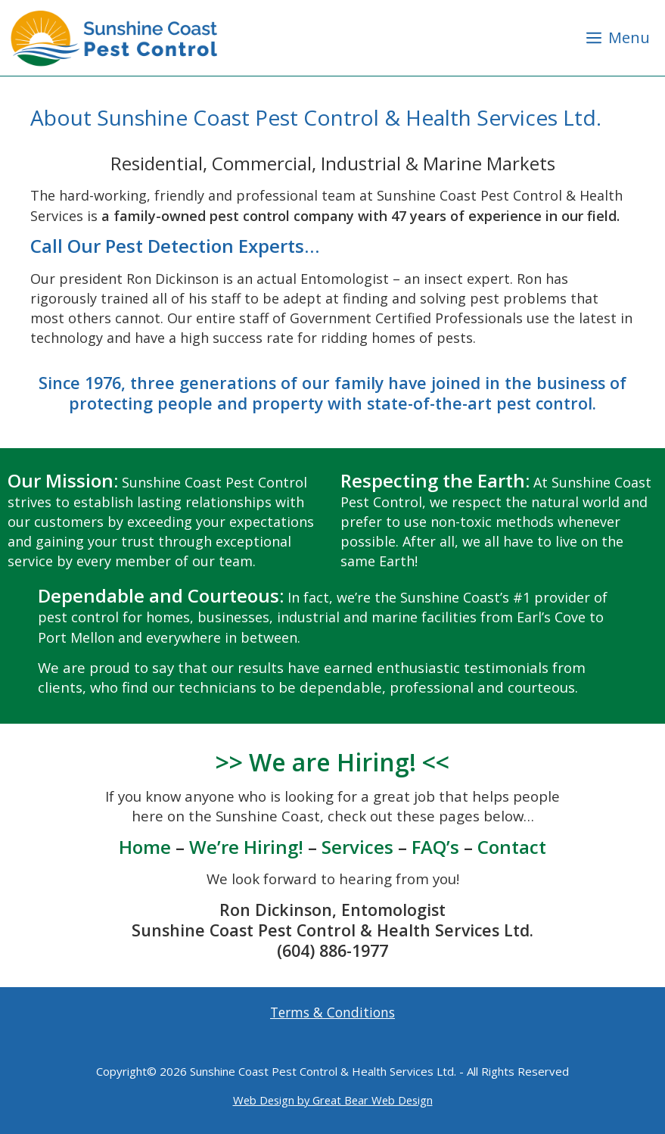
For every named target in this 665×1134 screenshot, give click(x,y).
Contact (511, 846)
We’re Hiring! (246, 846)
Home (145, 846)
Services (357, 846)
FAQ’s (435, 846)
